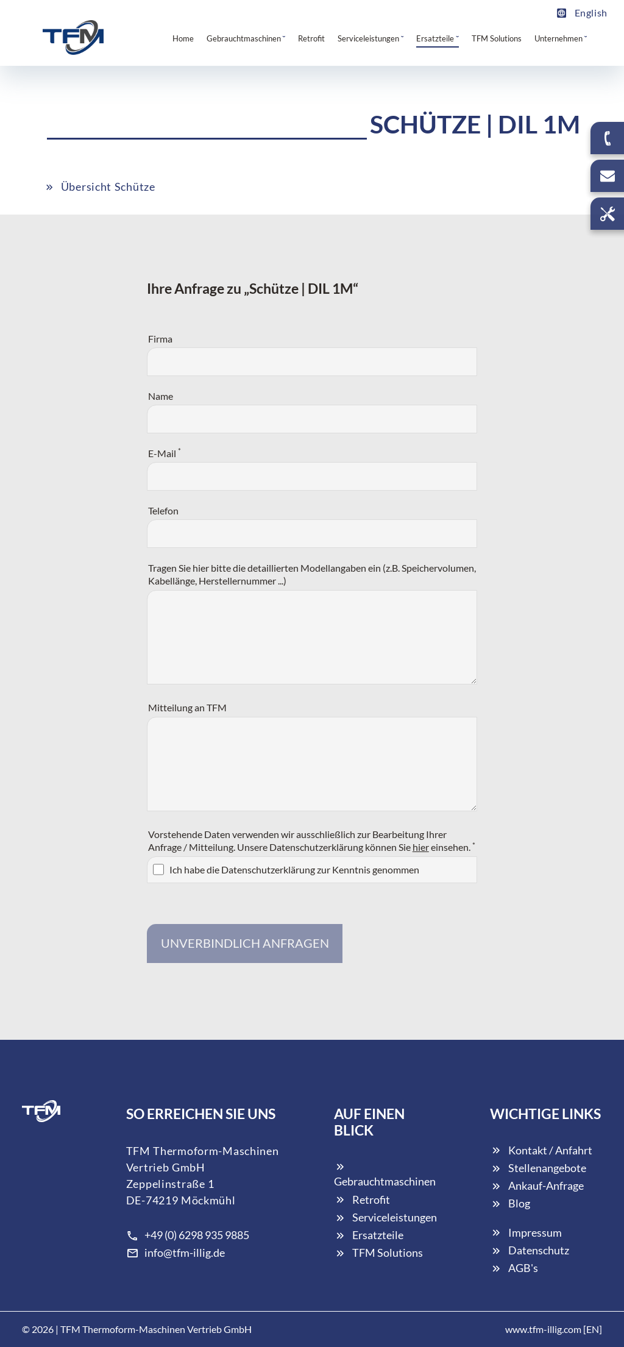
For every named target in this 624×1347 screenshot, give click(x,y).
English (582, 12)
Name (160, 396)
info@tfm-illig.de (175, 1252)
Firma (160, 338)
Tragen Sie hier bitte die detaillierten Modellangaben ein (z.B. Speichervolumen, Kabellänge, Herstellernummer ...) (312, 574)
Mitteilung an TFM (187, 707)
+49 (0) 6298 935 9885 (187, 1235)
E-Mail (164, 452)
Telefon (163, 510)
